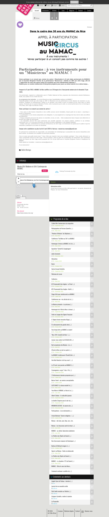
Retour (36, 17)
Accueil (37, 10)
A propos (60, 511)
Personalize (74, 2)
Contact (89, 10)
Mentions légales (69, 511)
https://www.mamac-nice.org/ (25, 213)
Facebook (41, 5)
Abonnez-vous (88, 511)
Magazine (71, 10)
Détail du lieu (21, 174)
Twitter (48, 5)
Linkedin (62, 5)
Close (81, 2)
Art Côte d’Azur (52, 513)
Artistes (54, 10)
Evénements (45, 10)
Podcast (80, 10)
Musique (89, 27)
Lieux (63, 10)
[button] (34, 185)
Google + (55, 5)
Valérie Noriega (26, 150)
